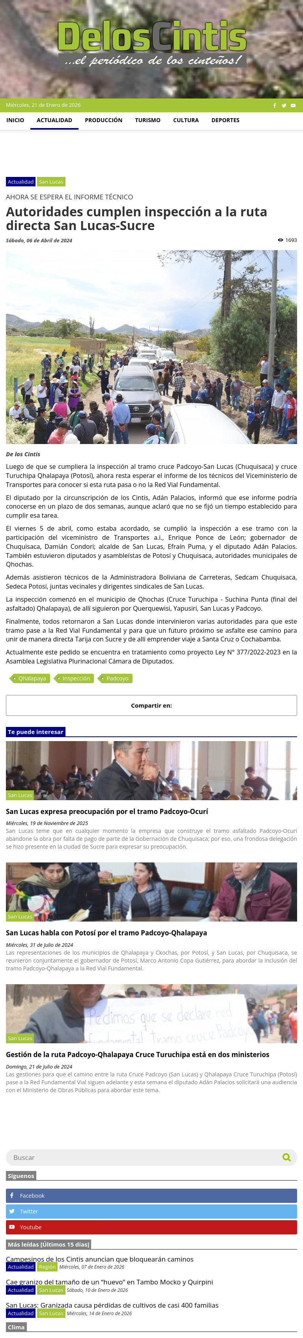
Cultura (186, 120)
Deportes (225, 120)
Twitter (23, 1211)
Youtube (25, 1227)
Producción (103, 120)
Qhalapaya (32, 678)
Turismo (148, 120)
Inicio (15, 120)
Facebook (27, 1195)
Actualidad (54, 120)
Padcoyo (117, 678)
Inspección (76, 678)
